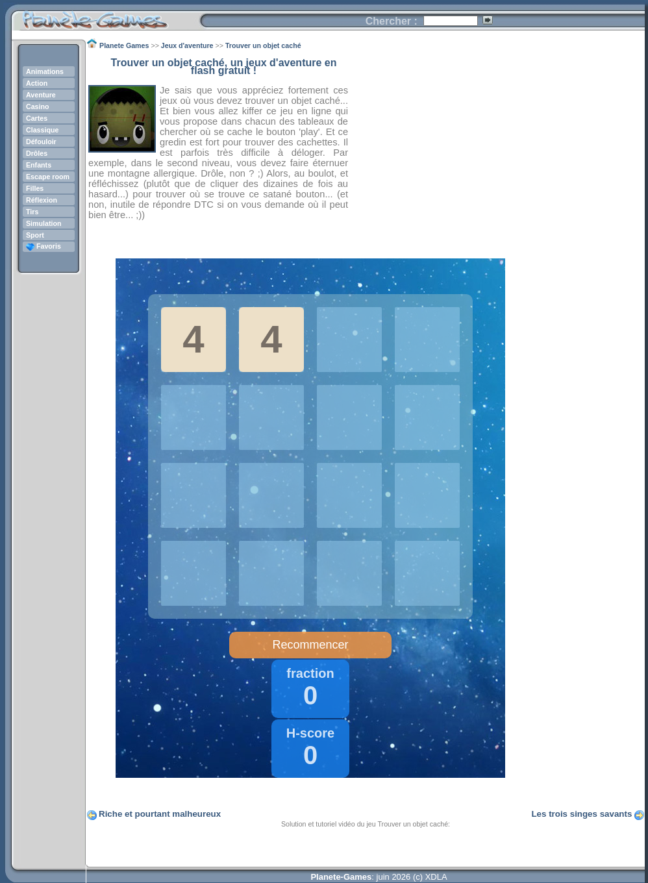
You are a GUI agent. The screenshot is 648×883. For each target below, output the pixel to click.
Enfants (38, 165)
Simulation (43, 223)
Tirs (32, 212)
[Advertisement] (497, 150)
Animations (45, 71)
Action (36, 83)
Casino (37, 106)
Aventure (41, 95)
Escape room (47, 176)
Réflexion (41, 200)
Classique (42, 130)
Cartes (36, 118)
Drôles (36, 153)
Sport (35, 235)
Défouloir (41, 141)
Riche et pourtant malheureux (160, 814)
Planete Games (105, 17)
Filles (35, 188)
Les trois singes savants (581, 814)
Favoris (43, 246)
